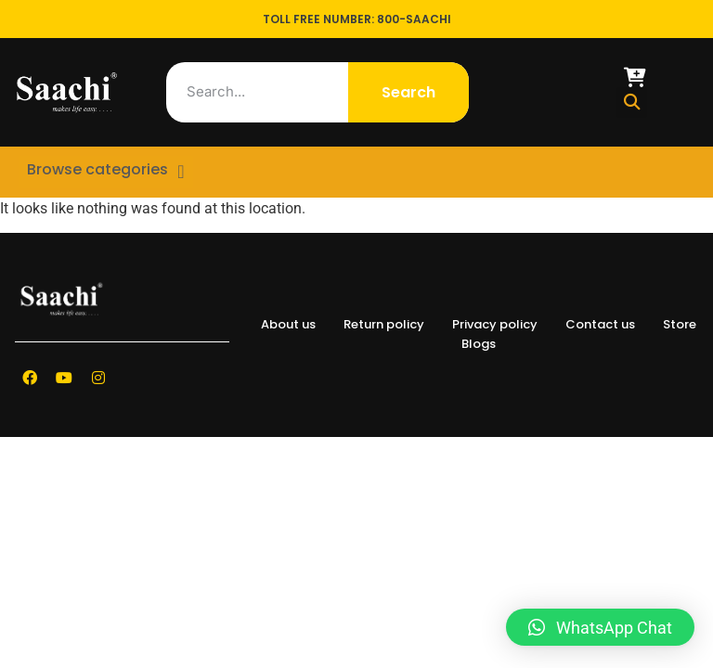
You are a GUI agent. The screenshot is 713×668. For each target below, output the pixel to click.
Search (408, 92)
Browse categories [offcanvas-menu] (94, 167)
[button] (631, 102)
